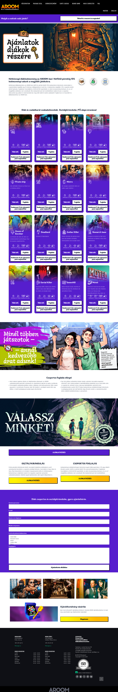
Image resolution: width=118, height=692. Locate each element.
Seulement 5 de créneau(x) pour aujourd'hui (20, 157)
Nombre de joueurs (14, 525)
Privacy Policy (79, 638)
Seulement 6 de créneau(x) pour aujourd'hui (71, 157)
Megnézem (84, 619)
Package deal (37, 3)
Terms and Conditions (81, 640)
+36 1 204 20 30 (49, 642)
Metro (59, 544)
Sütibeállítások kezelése (82, 641)
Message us (18, 645)
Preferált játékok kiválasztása (18, 533)
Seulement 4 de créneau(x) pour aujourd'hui (20, 258)
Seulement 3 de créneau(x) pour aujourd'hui (46, 157)
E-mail (10, 510)
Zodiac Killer (59, 542)
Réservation (25, 3)
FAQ (98, 3)
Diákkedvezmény (50, 3)
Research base (59, 539)
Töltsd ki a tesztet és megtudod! (88, 18)
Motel (59, 540)
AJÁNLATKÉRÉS (59, 452)
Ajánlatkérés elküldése (59, 567)
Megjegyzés (12, 546)
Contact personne (14, 502)
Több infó (15, 152)
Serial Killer (59, 537)
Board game (76, 3)
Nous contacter (88, 3)
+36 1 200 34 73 (18, 642)
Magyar (105, 7)
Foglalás (26, 152)
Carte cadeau (64, 3)
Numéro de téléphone (15, 518)
